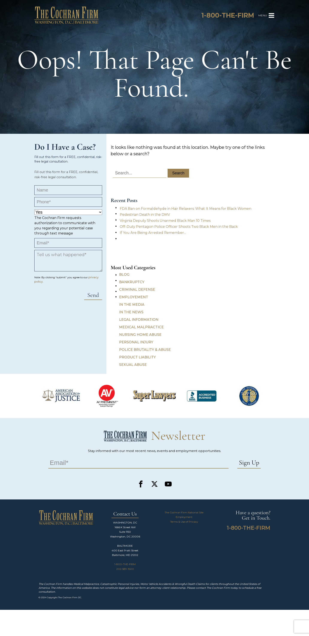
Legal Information (138, 320)
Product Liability (137, 357)
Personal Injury (136, 342)
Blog (124, 274)
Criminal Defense (137, 290)
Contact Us (125, 514)
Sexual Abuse (133, 365)
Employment (184, 517)
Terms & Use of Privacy (184, 521)
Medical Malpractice (141, 327)
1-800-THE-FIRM (125, 564)
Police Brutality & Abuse (145, 350)
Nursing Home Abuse (140, 335)
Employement (133, 297)
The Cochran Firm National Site (184, 512)
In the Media (131, 305)
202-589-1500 (125, 569)
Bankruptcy (131, 282)
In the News (131, 312)
